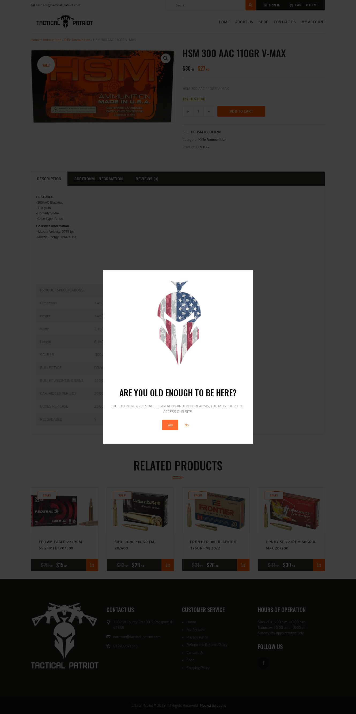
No (186, 424)
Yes (170, 424)
